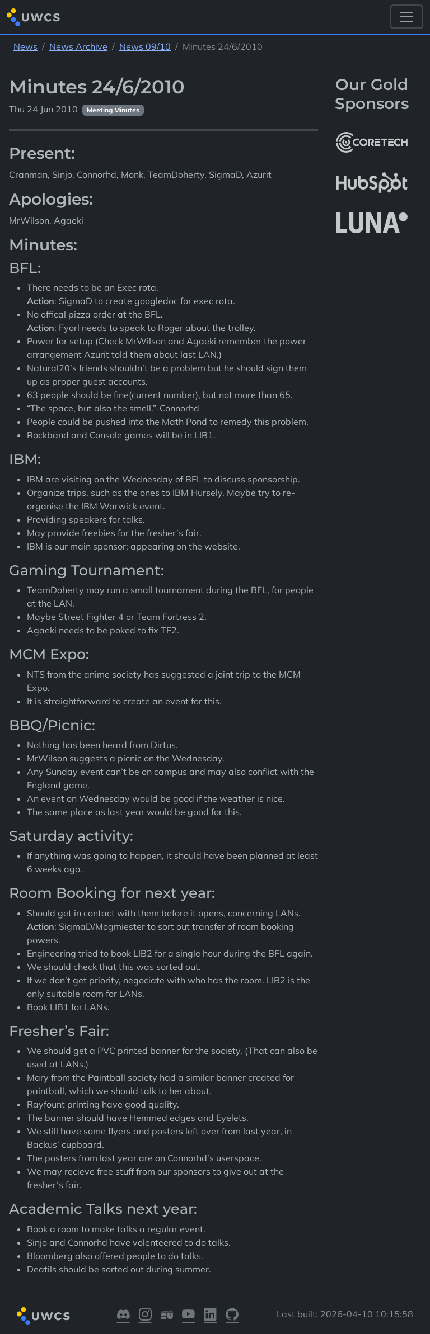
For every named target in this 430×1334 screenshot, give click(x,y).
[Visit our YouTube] (188, 1316)
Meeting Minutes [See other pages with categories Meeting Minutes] (113, 110)
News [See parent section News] (25, 46)
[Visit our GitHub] (232, 1316)
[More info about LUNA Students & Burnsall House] (372, 223)
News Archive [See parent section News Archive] (78, 46)
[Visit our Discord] (123, 1316)
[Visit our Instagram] (145, 1316)
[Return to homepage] (33, 17)
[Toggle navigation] (406, 16)
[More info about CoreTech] (372, 142)
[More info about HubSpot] (372, 182)
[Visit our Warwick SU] (167, 1316)
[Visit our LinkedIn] (210, 1316)
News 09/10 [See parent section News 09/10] (145, 46)
